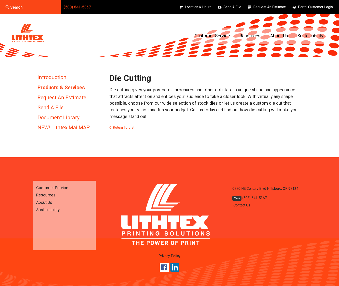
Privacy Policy (169, 256)
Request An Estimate (269, 7)
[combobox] (30, 7)
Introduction (52, 77)
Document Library (59, 118)
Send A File (232, 7)
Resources (249, 35)
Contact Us (241, 205)
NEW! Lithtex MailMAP (64, 128)
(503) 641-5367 (77, 7)
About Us (279, 35)
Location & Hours (198, 7)
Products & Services (61, 88)
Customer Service (212, 35)
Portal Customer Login (315, 7)
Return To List (123, 127)
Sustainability (310, 35)
